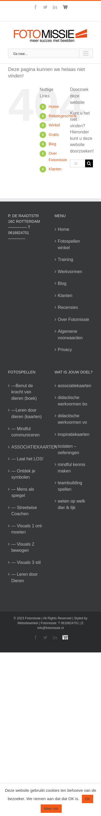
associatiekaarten (74, 385)
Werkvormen (70, 271)
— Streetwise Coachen (24, 510)
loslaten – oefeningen (68, 449)
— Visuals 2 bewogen (22, 547)
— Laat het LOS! (27, 459)
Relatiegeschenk (63, 116)
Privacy (65, 349)
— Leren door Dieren (24, 577)
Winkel (54, 125)
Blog (52, 144)
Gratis (54, 134)
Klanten (55, 169)
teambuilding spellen (70, 486)
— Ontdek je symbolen (23, 474)
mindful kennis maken (71, 467)
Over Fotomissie (73, 319)
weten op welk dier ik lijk (71, 504)
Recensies (68, 307)
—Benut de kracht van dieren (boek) (24, 392)
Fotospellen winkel (69, 244)
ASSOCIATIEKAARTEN (27, 447)
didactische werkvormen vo (72, 419)
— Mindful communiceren (25, 431)
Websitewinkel (28, 623)
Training (65, 259)
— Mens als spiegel (22, 492)
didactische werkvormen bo (72, 400)
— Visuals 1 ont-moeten (27, 529)
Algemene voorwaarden (70, 334)
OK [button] (87, 799)
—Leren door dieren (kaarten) (26, 413)
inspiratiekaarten (73, 434)
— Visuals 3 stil (26, 562)
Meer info (51, 809)
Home (54, 106)
